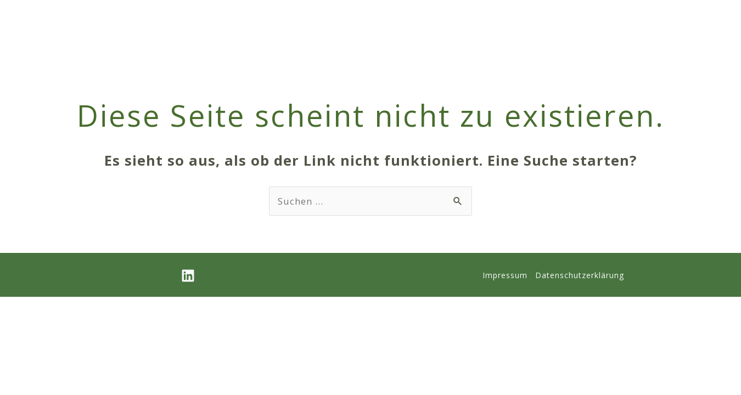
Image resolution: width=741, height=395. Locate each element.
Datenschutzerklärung (579, 275)
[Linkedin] (188, 276)
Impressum (504, 275)
